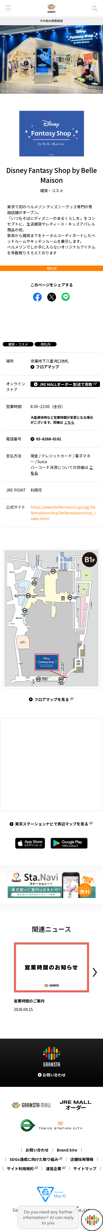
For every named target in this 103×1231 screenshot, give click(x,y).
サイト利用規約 (20, 1168)
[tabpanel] (51, 59)
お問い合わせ (37, 1150)
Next (94, 972)
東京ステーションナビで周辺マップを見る (51, 824)
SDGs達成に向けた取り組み (34, 1159)
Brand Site (67, 1150)
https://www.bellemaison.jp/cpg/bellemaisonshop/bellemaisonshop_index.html (63, 512)
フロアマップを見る (51, 699)
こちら (69, 422)
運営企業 (53, 1168)
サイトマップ (84, 1168)
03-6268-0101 (48, 438)
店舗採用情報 (81, 1159)
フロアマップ (47, 366)
